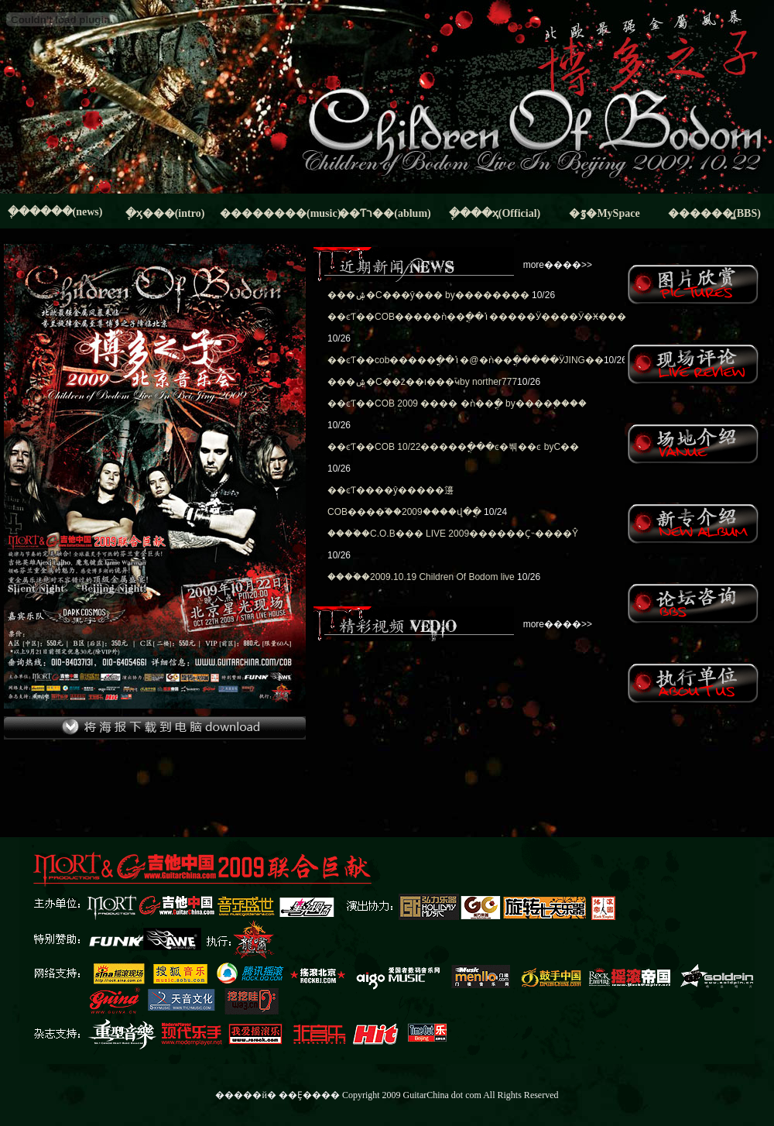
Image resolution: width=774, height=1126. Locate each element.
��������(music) (275, 213)
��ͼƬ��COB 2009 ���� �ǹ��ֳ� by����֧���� (457, 403)
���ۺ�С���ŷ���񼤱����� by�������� (428, 295)
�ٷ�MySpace (604, 213)
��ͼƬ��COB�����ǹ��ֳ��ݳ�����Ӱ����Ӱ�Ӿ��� (476, 316)
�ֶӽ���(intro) (165, 213)
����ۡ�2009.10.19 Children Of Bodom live (421, 577)
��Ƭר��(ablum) (384, 213)
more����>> (557, 264)
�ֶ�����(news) (55, 212)
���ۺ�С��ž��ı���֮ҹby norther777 (422, 381)
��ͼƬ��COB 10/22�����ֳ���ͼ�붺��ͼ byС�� (453, 446)
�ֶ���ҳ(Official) (494, 213)
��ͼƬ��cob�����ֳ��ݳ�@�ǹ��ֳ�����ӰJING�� (465, 360)
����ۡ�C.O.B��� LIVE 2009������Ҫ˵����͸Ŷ (452, 533)
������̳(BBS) (714, 213)
